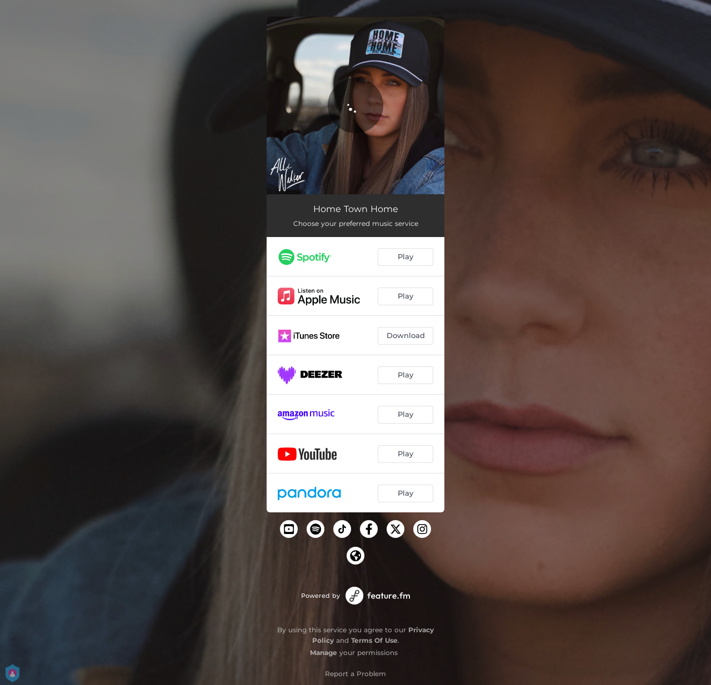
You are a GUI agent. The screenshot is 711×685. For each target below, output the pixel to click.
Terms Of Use (374, 640)
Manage (323, 652)
